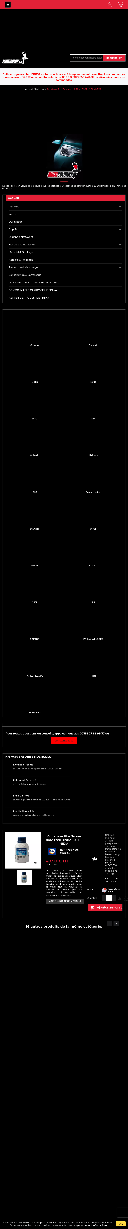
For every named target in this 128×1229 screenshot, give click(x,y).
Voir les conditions (112, 880)
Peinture (14, 206)
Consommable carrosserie (25, 275)
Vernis (12, 214)
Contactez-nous (64, 741)
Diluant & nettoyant (21, 237)
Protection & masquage (23, 267)
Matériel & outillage (21, 252)
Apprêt (13, 229)
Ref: (63, 850)
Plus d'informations (96, 1225)
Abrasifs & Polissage (21, 259)
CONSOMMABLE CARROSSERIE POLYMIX (34, 282)
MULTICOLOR (8, 5)
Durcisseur (15, 221)
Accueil (13, 198)
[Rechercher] (86, 58)
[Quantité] (109, 898)
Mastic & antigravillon (22, 244)
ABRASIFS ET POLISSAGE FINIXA (29, 297)
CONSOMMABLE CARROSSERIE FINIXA (33, 290)
